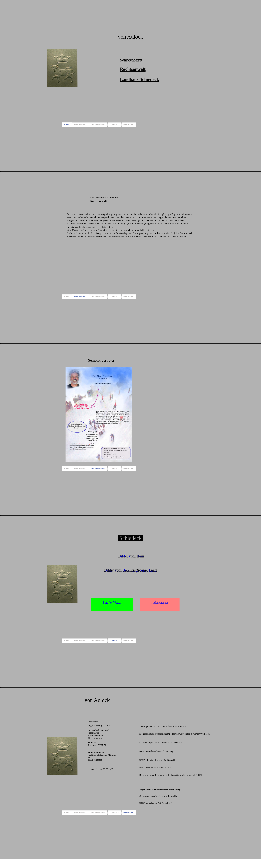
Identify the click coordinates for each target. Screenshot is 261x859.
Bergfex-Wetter (112, 602)
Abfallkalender (160, 602)
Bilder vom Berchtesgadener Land (130, 570)
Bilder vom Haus (131, 556)
